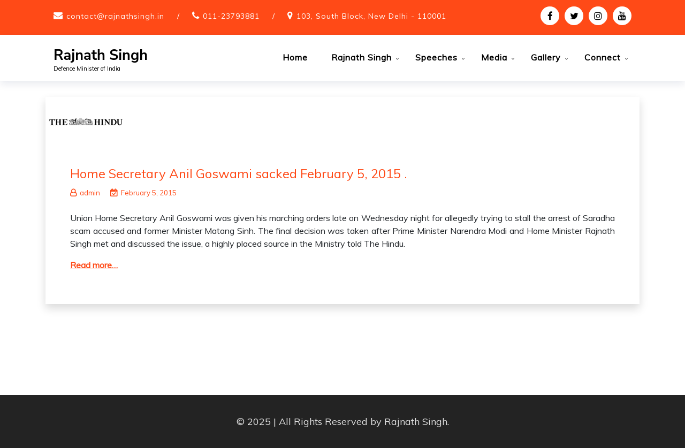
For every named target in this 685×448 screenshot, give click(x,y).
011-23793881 (231, 16)
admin (85, 192)
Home (295, 57)
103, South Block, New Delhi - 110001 (371, 16)
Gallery (546, 57)
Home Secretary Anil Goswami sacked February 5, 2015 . (238, 173)
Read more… (94, 265)
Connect (602, 57)
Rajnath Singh (101, 55)
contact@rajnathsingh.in (115, 16)
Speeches (436, 57)
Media (494, 57)
